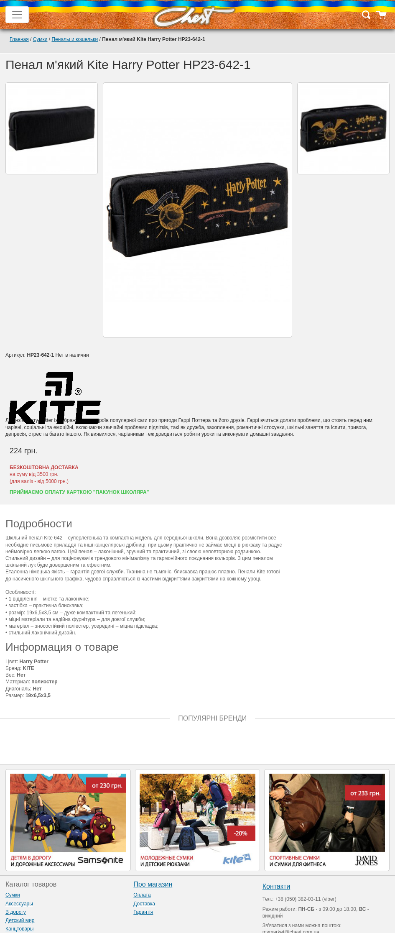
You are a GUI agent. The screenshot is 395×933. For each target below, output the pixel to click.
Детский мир (19, 920)
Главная (19, 39)
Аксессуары (19, 904)
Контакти (276, 886)
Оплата (141, 895)
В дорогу (15, 912)
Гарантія (143, 912)
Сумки (40, 39)
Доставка (144, 904)
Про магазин (152, 884)
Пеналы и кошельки (74, 39)
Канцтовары (19, 929)
